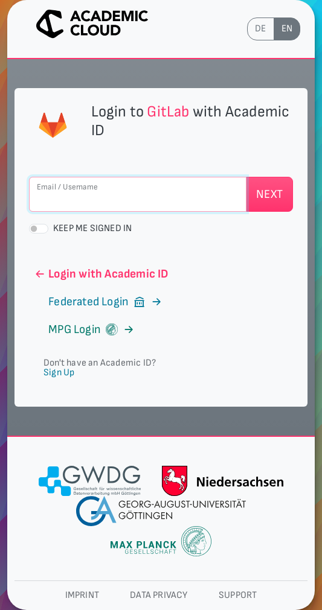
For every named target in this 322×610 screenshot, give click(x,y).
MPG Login (84, 329)
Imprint (82, 595)
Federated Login (98, 301)
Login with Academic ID (101, 274)
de (260, 28)
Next (269, 194)
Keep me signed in (92, 228)
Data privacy (158, 595)
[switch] (38, 229)
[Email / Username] (137, 194)
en (287, 28)
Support (238, 595)
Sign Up (58, 372)
